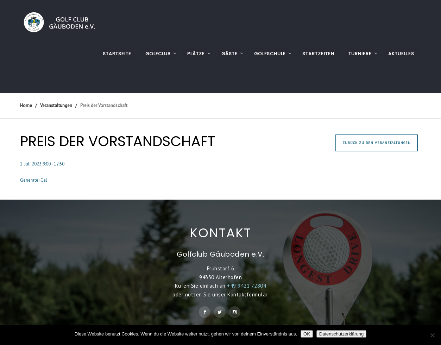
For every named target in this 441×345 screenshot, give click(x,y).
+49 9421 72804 (246, 285)
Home (26, 105)
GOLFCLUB (158, 53)
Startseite (117, 53)
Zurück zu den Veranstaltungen (376, 142)
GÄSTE (229, 53)
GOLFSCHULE (270, 53)
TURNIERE (360, 53)
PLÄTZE (196, 53)
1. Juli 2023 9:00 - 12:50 (42, 164)
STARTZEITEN (318, 53)
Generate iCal (33, 180)
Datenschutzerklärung (341, 334)
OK (306, 334)
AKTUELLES (401, 53)
